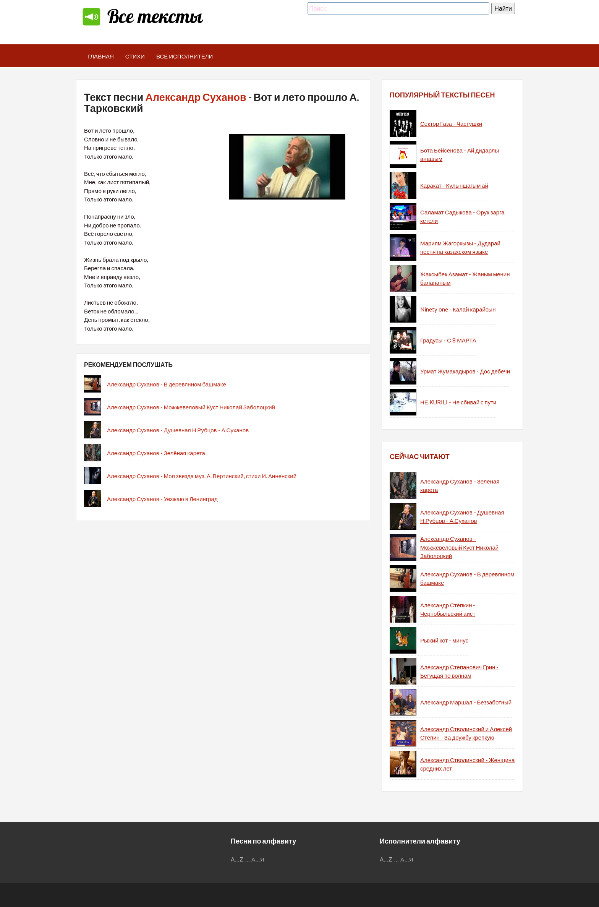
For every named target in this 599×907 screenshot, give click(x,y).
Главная (100, 56)
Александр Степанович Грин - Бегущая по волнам (459, 671)
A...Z (237, 859)
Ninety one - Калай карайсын (457, 309)
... (247, 859)
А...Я (258, 859)
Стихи (135, 56)
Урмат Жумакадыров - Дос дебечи (465, 371)
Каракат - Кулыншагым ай (454, 185)
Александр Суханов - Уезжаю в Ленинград (162, 498)
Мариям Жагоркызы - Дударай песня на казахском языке (460, 247)
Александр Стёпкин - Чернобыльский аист (447, 609)
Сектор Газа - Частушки (451, 123)
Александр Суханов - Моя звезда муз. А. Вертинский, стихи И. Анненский (201, 475)
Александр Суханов (195, 97)
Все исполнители (184, 56)
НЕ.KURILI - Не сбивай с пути (458, 402)
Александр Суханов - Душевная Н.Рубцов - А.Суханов (178, 430)
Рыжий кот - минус (444, 640)
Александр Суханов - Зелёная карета (156, 452)
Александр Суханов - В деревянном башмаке (166, 384)
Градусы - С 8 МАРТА (448, 340)
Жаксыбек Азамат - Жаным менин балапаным (465, 278)
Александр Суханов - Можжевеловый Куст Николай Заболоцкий (191, 407)
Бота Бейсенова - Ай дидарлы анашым (459, 154)
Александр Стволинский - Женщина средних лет (467, 764)
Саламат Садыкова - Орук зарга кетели (462, 216)
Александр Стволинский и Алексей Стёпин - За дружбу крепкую (466, 733)
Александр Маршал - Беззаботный (466, 702)
